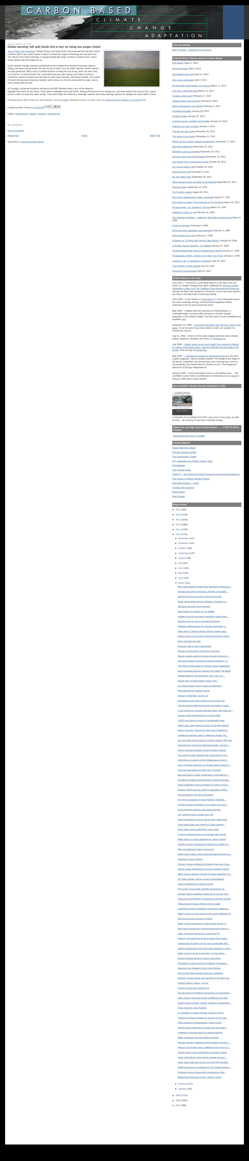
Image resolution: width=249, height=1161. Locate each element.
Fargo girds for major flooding (192, 1008)
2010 (178, 534)
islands (32, 113)
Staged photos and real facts (186, 101)
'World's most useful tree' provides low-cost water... (202, 1027)
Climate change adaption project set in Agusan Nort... (204, 894)
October (182, 548)
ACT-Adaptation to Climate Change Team (192, 461)
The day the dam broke (183, 131)
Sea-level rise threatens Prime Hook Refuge (199, 968)
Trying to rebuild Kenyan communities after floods (202, 834)
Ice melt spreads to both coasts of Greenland (200, 686)
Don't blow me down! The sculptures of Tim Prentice (197, 202)
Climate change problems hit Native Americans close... (204, 864)
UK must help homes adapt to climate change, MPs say (205, 740)
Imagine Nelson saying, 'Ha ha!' (193, 983)
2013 (178, 519)
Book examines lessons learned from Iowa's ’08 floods (204, 671)
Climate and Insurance (183, 487)
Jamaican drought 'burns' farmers (194, 606)
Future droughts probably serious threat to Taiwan (202, 750)
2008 (178, 1100)
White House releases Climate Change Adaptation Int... (205, 874)
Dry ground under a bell (183, 167)
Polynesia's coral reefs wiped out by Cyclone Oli (201, 700)
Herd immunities (180, 68)
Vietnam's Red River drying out (193, 695)
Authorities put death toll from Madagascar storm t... (203, 760)
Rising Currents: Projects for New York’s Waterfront (203, 730)
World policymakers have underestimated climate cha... (205, 854)
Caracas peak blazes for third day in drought (199, 770)
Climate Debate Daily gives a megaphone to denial (197, 250)
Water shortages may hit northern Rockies (198, 1037)
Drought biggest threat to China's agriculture (199, 958)
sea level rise (53, 113)
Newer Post (13, 135)
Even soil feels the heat (189, 641)
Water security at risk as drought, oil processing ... (202, 953)
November (183, 543)
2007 (178, 1105)
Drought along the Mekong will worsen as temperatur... (204, 993)
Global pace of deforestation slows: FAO (197, 681)
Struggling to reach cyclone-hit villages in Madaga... (203, 963)
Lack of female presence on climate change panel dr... (204, 765)
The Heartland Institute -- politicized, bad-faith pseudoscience (202, 217)
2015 (178, 509)
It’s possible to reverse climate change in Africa (201, 1013)
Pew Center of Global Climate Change (191, 478)
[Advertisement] (187, 1123)
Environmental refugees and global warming (199, 809)
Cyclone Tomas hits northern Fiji (193, 988)
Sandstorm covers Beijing (190, 859)
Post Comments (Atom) (32, 141)
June (181, 568)
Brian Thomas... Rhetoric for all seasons (191, 50)
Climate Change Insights (184, 452)
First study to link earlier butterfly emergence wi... (202, 889)
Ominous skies (179, 187)
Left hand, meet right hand (185, 91)
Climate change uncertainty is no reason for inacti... (203, 804)
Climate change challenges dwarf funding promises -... (204, 1042)
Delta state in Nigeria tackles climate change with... (202, 631)
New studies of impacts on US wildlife (196, 611)
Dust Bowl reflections (182, 146)
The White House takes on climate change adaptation (204, 666)
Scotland (41, 113)
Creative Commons (113, 100)
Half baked (177, 63)
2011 (178, 529)
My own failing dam (181, 177)
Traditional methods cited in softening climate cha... (203, 735)
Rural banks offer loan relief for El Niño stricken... (202, 824)
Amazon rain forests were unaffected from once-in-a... (204, 1047)
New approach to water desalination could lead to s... (203, 775)
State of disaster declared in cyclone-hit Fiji (199, 933)
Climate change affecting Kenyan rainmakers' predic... (204, 705)
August (182, 558)
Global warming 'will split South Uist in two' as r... (201, 676)
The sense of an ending (183, 136)
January (182, 1088)
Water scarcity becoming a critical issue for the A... (202, 923)
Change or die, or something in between (191, 261)
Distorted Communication (184, 271)
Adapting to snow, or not (184, 212)
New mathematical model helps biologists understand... (205, 586)
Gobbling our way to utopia (185, 126)
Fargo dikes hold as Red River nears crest (198, 829)
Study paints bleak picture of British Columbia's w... (203, 601)
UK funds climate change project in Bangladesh (201, 879)
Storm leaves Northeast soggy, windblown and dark (203, 998)
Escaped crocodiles (181, 111)
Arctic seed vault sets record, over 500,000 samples (203, 1062)
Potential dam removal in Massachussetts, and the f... (204, 745)
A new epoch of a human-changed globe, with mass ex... (205, 710)
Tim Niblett (64, 100)
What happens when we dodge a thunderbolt (194, 182)
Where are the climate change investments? (193, 141)
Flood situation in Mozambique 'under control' (200, 1022)
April (180, 578)
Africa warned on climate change (194, 690)
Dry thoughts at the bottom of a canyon (191, 85)
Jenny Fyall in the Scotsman (21, 51)
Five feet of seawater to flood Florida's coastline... (202, 799)
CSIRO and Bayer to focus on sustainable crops (201, 720)
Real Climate (178, 496)
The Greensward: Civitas (184, 456)
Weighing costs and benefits (186, 151)
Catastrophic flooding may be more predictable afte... (203, 943)
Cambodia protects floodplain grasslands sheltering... (203, 908)
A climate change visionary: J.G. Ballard (191, 245)
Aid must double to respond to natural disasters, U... (203, 661)
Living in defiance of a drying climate (195, 884)
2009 (178, 1095)
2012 (178, 524)
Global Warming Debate (184, 448)
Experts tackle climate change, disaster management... (204, 1003)
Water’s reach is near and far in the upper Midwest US (204, 913)
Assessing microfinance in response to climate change (204, 899)
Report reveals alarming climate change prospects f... (204, 656)
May (180, 573)
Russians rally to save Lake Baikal (194, 646)
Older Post (155, 135)
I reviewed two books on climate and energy (205, 356)
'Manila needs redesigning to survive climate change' (203, 869)
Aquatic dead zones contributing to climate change (202, 1052)
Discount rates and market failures (189, 156)
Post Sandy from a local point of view (190, 162)
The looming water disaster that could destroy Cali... (203, 755)
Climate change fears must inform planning (199, 651)
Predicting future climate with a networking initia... (202, 1072)
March (181, 583)
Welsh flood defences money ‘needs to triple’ (199, 1077)
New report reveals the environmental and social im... (204, 928)
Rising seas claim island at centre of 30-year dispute (203, 725)
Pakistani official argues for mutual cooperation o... (202, 626)
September (184, 553)
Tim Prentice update (182, 192)
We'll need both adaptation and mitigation (192, 230)
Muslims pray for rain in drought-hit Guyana (199, 621)
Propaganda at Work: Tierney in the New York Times (197, 255)
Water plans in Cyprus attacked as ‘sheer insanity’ (202, 839)
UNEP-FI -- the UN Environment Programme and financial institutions (206, 474)
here (184, 319)
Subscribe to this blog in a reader (189, 436)
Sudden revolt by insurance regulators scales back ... (203, 616)
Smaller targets (179, 116)
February (183, 1083)
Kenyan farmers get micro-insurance (195, 795)
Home (84, 135)
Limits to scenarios (181, 225)
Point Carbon (178, 492)
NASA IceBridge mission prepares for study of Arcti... (203, 785)
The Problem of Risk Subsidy (186, 266)
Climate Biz (200, 350)
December (183, 538)
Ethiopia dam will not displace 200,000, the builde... (203, 591)
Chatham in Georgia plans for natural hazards (200, 1032)
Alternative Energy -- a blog (185, 483)
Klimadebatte (178, 465)
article (234, 376)
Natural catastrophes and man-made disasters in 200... (204, 948)
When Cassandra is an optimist (187, 106)
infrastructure (21, 113)
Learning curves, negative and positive (191, 121)
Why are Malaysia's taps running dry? (196, 849)
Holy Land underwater (183, 80)
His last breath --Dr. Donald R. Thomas (191, 207)
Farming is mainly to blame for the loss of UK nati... (203, 1018)
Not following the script (183, 74)
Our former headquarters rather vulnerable (193, 197)
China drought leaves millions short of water (199, 904)
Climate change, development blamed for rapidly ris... (204, 844)
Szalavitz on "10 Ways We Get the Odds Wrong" (195, 240)
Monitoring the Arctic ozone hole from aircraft (200, 596)
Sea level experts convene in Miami (195, 918)
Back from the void (181, 172)
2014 (178, 514)
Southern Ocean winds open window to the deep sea (203, 978)
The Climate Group (181, 470)
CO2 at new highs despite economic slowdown (200, 973)
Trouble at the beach (182, 96)
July (180, 563)
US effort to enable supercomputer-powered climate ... (204, 780)
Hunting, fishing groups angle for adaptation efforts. (203, 790)
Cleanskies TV (208, 299)
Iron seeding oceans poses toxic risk (195, 814)
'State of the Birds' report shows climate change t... (202, 1057)
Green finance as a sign (184, 235)
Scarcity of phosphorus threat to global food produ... (203, 938)
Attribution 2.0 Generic (130, 100)
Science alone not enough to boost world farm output (203, 636)
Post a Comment (16, 130)
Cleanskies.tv (219, 338)
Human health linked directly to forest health (199, 715)
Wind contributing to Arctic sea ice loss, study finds (202, 819)
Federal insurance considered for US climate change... (204, 1067)
